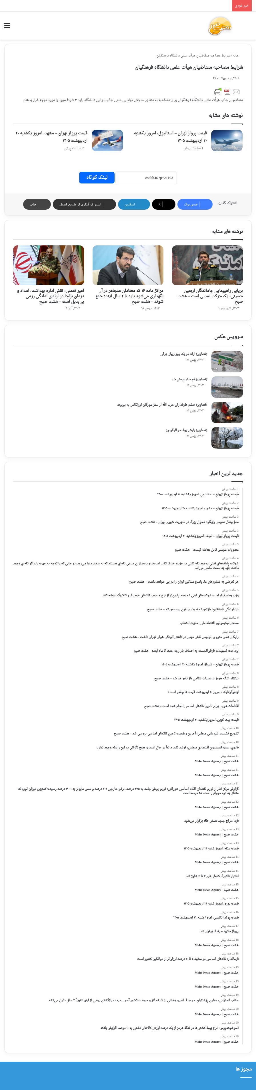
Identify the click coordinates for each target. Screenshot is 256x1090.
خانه (238, 56)
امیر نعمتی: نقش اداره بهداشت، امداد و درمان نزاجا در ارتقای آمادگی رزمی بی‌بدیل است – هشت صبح (50, 296)
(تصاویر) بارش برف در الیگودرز (186, 430)
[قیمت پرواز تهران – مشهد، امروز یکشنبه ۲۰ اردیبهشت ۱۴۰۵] (107, 140)
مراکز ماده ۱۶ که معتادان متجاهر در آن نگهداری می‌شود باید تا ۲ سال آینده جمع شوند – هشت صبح (129, 296)
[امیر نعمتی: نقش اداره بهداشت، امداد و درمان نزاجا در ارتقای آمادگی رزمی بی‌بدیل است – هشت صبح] (48, 265)
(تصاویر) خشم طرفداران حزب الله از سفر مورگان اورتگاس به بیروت (162, 405)
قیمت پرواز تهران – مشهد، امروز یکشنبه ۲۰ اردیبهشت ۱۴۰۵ (51, 137)
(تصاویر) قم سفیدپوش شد (189, 380)
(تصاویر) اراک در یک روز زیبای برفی (183, 354)
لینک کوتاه (96, 177)
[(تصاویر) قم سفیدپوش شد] (227, 387)
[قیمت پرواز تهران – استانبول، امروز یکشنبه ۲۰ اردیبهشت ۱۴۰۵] (227, 140)
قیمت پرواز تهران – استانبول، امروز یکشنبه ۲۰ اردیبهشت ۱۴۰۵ (170, 137)
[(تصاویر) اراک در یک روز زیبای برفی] (227, 361)
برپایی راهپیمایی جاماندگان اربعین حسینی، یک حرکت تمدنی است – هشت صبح (210, 296)
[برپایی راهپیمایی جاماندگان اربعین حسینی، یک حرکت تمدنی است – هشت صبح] (207, 265)
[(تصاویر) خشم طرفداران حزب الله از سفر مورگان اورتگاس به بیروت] (227, 412)
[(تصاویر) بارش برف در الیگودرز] (227, 438)
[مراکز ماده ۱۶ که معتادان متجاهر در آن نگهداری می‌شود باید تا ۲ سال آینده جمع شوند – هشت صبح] (128, 265)
